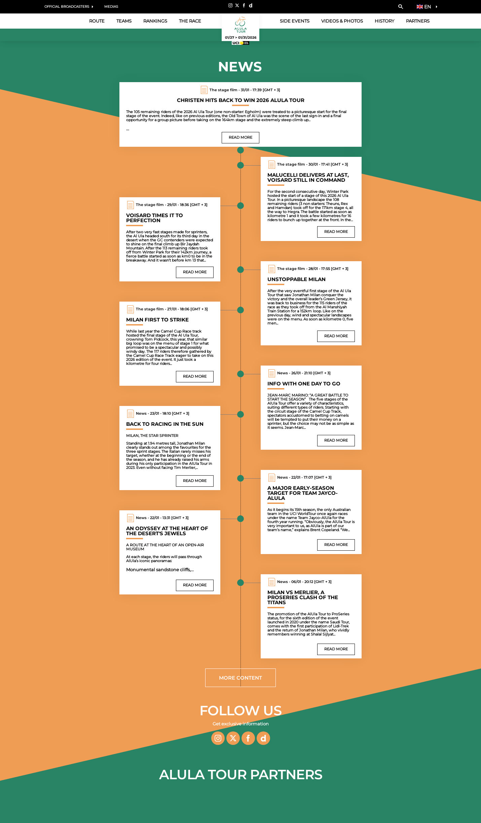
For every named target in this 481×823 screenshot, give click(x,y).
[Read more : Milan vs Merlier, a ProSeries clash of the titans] (311, 616)
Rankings (155, 21)
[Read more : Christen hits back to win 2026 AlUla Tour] (240, 114)
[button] (400, 6)
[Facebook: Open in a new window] (244, 5)
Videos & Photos (342, 21)
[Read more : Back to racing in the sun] (169, 448)
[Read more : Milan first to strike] (169, 344)
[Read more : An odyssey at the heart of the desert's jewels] (169, 552)
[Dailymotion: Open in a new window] (251, 5)
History (384, 21)
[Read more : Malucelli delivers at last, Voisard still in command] (311, 199)
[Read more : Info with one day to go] (311, 408)
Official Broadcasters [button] (66, 6)
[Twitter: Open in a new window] (237, 5)
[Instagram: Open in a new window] (230, 5)
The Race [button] (190, 21)
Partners (418, 21)
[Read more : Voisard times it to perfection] (169, 239)
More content (240, 678)
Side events (294, 21)
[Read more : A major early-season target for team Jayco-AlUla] (311, 512)
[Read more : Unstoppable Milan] (311, 303)
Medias (111, 6)
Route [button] (97, 21)
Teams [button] (124, 21)
